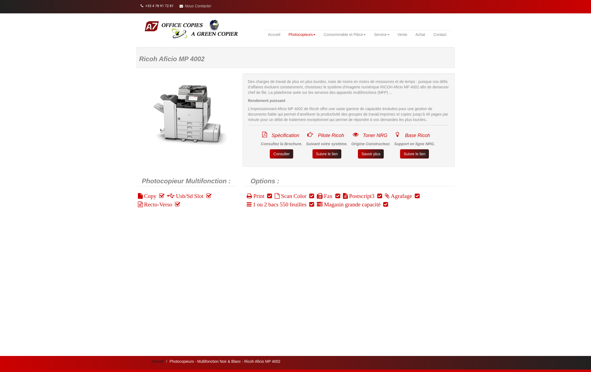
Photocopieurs (302, 34)
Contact (439, 34)
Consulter (281, 154)
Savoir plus (370, 154)
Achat (420, 34)
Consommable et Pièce (345, 34)
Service (381, 34)
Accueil (274, 34)
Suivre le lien (327, 154)
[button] (195, 6)
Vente (402, 34)
